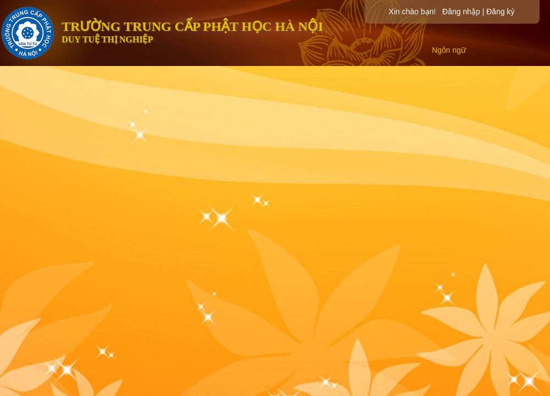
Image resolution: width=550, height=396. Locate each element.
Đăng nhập (461, 11)
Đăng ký (500, 11)
